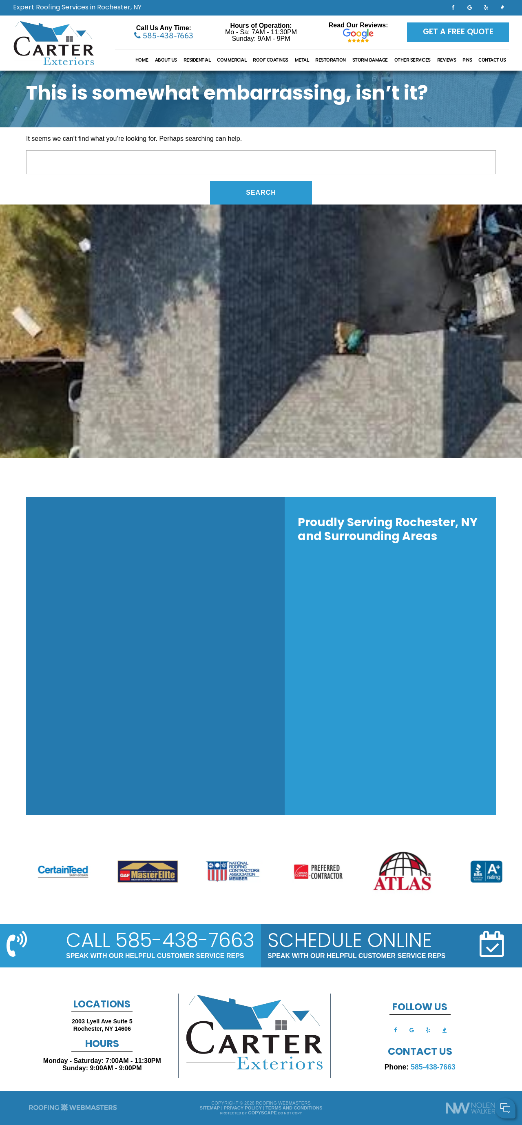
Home (141, 60)
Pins (467, 60)
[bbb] (502, 7)
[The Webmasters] (73, 1109)
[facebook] (453, 7)
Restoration (330, 60)
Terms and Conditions (293, 1107)
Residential (197, 60)
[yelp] (486, 7)
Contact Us (492, 60)
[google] (469, 7)
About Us (166, 60)
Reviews (446, 60)
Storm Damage (370, 60)
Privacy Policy (242, 1107)
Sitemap (210, 1107)
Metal (302, 60)
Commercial (231, 60)
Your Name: (407, 1066)
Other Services (412, 60)
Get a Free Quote (458, 32)
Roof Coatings (270, 60)
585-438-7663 (163, 35)
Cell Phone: (407, 1075)
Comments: (407, 1084)
